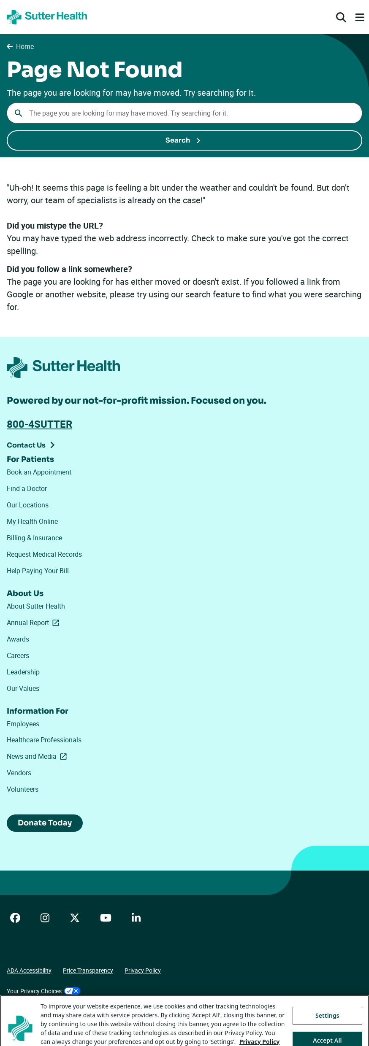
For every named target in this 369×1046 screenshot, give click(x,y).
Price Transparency (88, 970)
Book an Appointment (39, 472)
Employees (23, 723)
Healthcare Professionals (44, 739)
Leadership (23, 672)
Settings (327, 1022)
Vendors (19, 772)
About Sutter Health (36, 606)
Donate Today (45, 823)
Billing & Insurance (34, 537)
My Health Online (32, 521)
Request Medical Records (44, 554)
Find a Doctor (27, 488)
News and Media (38, 756)
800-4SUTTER (39, 424)
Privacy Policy (143, 970)
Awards (18, 639)
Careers (18, 655)
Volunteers (22, 789)
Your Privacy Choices (44, 991)
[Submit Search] (184, 140)
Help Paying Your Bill (38, 570)
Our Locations (28, 505)
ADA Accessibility (29, 970)
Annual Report (34, 622)
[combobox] (184, 113)
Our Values (23, 688)
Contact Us (26, 445)
